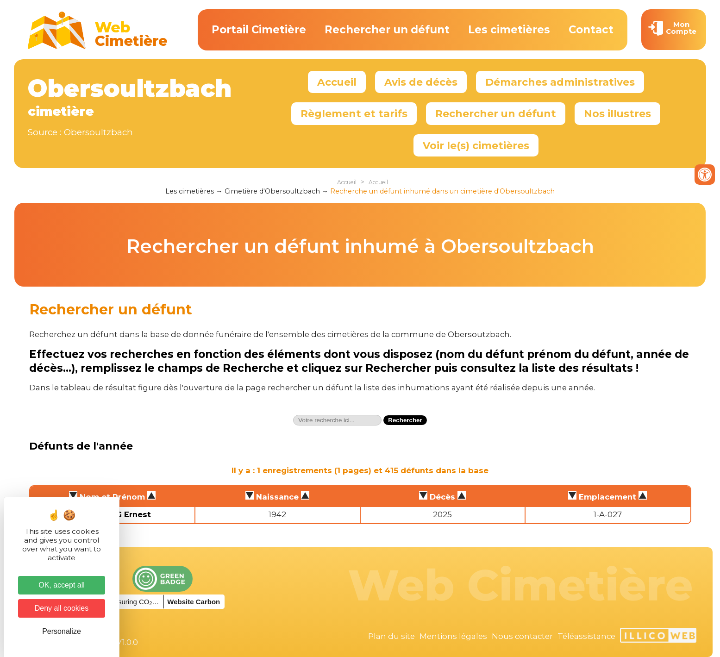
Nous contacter (522, 636)
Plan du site (391, 636)
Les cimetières (509, 29)
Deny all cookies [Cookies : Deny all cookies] (62, 608)
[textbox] (337, 420)
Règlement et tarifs (354, 113)
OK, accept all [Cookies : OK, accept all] (61, 585)
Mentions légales (453, 636)
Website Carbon (193, 602)
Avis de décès (420, 82)
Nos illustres (617, 113)
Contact (591, 29)
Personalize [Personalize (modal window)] (61, 631)
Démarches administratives (560, 82)
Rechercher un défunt (387, 29)
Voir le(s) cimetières (476, 145)
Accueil (337, 82)
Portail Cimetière (259, 29)
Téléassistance (586, 636)
